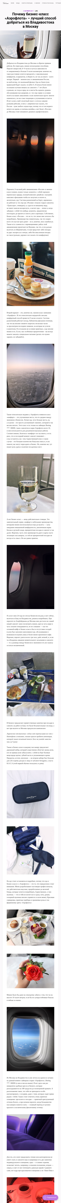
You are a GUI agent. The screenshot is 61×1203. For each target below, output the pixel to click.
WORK (12, 3)
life (36, 11)
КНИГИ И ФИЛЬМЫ (27, 3)
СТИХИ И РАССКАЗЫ (48, 3)
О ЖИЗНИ (37, 3)
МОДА (18, 3)
